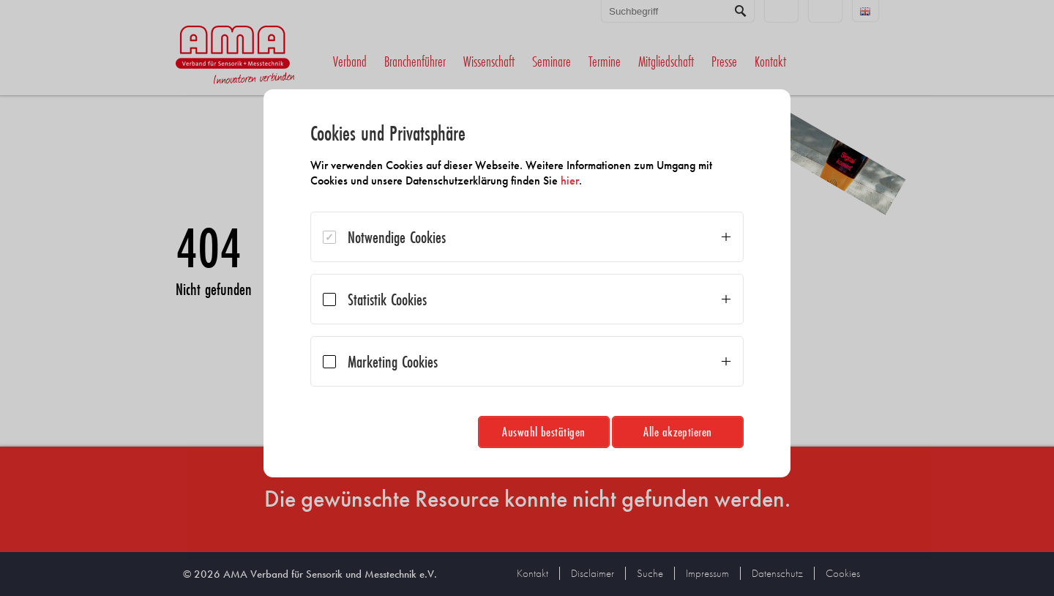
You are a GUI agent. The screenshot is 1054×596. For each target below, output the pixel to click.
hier (570, 180)
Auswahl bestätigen (544, 431)
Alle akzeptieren (677, 431)
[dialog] (527, 283)
